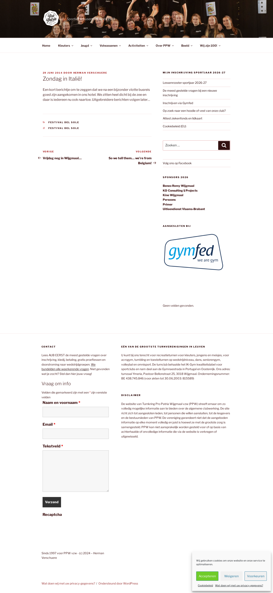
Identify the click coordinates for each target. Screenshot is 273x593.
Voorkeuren (255, 576)
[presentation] (74, 527)
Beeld (187, 45)
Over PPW (165, 45)
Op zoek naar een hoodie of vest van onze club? (194, 110)
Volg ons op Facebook (177, 163)
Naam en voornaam (61, 403)
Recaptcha (52, 515)
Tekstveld (53, 446)
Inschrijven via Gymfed (178, 103)
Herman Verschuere (90, 72)
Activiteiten (138, 45)
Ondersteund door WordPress (118, 583)
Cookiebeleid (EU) (174, 126)
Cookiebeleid (205, 585)
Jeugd (87, 45)
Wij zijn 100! (210, 45)
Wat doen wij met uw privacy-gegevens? (239, 585)
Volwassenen (110, 45)
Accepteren (207, 576)
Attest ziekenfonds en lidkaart (182, 118)
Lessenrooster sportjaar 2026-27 (185, 82)
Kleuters (66, 45)
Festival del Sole (63, 122)
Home (46, 45)
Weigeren (231, 576)
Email (49, 424)
